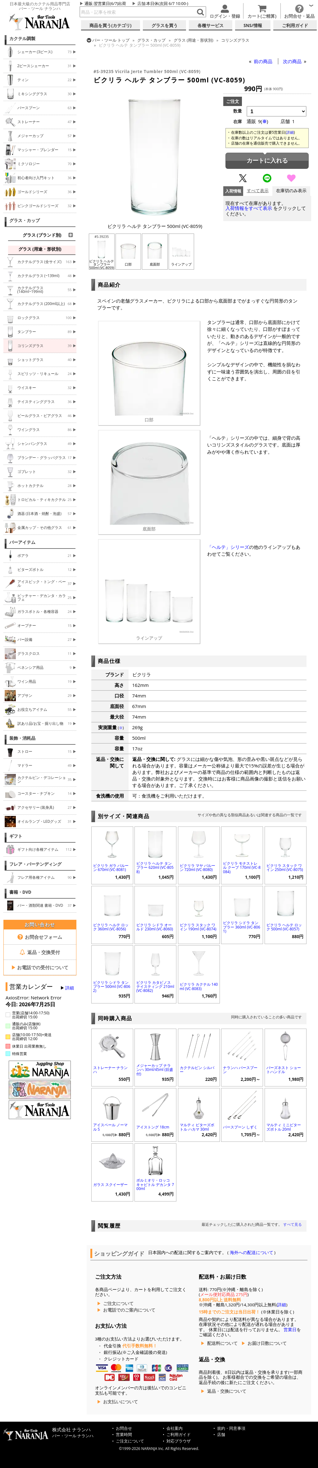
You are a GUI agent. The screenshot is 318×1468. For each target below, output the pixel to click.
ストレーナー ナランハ (110, 1069)
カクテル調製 (22, 38)
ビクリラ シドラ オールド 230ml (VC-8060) (154, 927)
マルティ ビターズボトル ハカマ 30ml (197, 1127)
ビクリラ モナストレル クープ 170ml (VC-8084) (242, 867)
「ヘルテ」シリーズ (228, 547)
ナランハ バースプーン (240, 1069)
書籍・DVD (20, 892)
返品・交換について (226, 1391)
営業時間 (124, 1435)
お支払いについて (120, 1402)
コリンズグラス (235, 40)
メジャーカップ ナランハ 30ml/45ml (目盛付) (154, 1069)
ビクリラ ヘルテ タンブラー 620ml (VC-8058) (155, 867)
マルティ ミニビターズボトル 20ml (283, 1127)
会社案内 (174, 1428)
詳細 (69, 988)
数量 (237, 111)
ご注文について (118, 1303)
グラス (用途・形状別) (193, 40)
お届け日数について (267, 1343)
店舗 (141, 3)
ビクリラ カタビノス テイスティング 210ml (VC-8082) (155, 986)
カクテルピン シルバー (197, 1069)
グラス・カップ (24, 220)
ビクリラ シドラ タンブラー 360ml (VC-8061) (241, 926)
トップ (110, 40)
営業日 (290, 1329)
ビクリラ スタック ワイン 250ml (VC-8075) (284, 867)
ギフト (15, 836)
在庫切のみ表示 (291, 190)
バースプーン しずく (240, 1127)
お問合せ (124, 1428)
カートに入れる (267, 160)
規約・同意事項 (231, 1428)
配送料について (222, 1343)
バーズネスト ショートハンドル (283, 1069)
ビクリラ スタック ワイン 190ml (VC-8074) (198, 927)
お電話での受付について (39, 967)
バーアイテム (22, 542)
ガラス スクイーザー (110, 1184)
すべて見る (292, 1224)
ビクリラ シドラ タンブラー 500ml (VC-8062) (111, 986)
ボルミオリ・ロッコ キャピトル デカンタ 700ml (155, 1184)
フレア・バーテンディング (35, 864)
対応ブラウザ (178, 1441)
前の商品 (264, 61)
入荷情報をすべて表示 (248, 208)
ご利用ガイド (178, 1435)
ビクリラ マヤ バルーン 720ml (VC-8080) (197, 867)
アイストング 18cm (152, 1127)
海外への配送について (251, 1252)
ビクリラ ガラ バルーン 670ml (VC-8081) (111, 867)
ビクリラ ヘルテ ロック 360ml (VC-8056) (111, 927)
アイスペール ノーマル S (110, 1127)
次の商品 (293, 61)
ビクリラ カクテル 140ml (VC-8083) (199, 986)
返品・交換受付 (40, 952)
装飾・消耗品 (22, 738)
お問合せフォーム (39, 937)
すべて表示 (258, 190)
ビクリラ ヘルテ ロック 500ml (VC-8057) (284, 927)
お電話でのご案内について (129, 1310)
